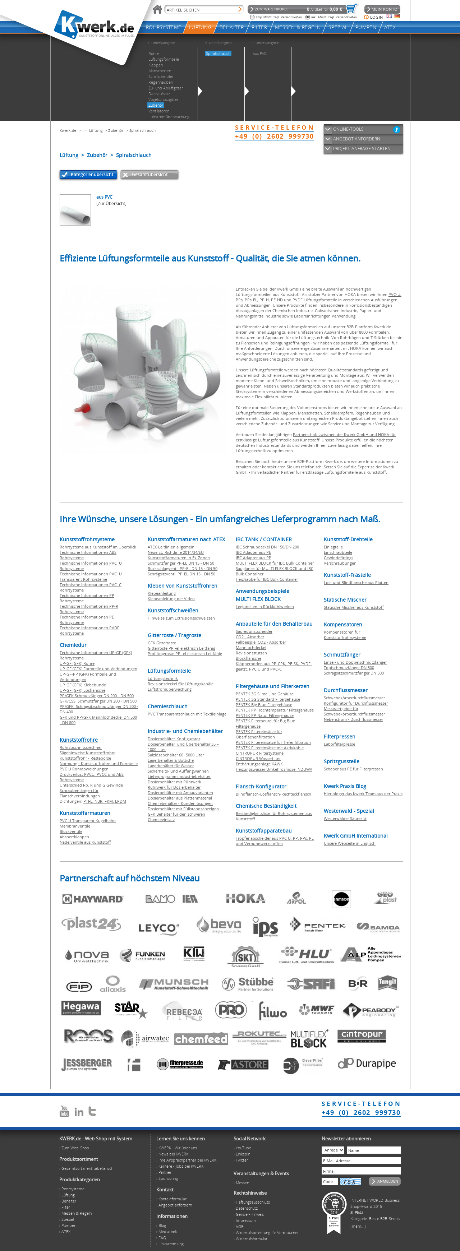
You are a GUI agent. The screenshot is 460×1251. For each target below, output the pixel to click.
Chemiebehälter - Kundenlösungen (180, 803)
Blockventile (71, 831)
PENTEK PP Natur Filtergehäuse (265, 715)
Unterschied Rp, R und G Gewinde (91, 785)
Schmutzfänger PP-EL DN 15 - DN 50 (181, 563)
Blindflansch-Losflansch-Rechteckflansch (273, 794)
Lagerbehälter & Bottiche (171, 760)
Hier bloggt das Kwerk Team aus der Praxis (363, 793)
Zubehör (115, 130)
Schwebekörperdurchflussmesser (354, 697)
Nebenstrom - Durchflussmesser (353, 719)
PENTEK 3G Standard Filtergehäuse (268, 699)
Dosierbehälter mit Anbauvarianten (180, 792)
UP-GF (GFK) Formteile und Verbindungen (98, 668)
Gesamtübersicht (150, 174)
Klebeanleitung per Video (171, 598)
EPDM (120, 801)
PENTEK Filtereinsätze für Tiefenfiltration (273, 742)
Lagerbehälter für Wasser (171, 765)
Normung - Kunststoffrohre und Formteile (99, 763)
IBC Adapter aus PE (253, 552)
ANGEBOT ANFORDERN (356, 139)
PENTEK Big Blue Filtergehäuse (264, 704)
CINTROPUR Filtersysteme (260, 753)
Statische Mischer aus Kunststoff (354, 607)
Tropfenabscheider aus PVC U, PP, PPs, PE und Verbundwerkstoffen (275, 840)
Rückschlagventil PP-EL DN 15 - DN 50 (182, 568)
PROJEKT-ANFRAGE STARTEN (362, 148)
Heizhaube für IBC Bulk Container (267, 579)
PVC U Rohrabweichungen (84, 769)
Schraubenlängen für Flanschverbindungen (80, 793)
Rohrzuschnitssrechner (81, 747)
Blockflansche (248, 658)
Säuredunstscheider (254, 631)
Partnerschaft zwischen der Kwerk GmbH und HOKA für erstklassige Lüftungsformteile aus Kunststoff (316, 437)
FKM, (110, 801)
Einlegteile (333, 547)
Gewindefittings (338, 557)
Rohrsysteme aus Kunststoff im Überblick (98, 547)
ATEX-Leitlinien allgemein (171, 547)
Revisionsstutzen (251, 652)
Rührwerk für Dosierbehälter (174, 787)
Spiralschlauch (142, 130)
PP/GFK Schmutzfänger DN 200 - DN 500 (97, 695)
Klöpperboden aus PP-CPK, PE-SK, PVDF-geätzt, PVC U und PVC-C (274, 666)
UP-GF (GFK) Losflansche (82, 690)
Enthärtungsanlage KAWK (259, 763)
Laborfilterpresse (339, 744)
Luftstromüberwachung (170, 689)
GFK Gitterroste (162, 642)
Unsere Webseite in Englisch (350, 843)
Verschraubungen (340, 563)
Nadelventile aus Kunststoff (85, 842)
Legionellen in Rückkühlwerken (265, 606)
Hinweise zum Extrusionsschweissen (181, 618)
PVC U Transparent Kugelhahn (88, 820)
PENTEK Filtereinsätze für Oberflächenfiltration (259, 734)
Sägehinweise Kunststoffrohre (87, 752)
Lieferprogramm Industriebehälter (179, 776)
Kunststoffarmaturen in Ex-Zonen (179, 557)
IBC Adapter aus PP (253, 557)
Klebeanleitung (162, 593)
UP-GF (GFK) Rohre (77, 663)
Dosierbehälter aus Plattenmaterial (180, 798)
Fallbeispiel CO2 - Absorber (261, 642)
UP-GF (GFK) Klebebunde (83, 684)
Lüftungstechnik (163, 678)
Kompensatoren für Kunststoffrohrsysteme (345, 634)
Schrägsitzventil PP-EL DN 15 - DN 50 (181, 573)
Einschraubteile (338, 552)
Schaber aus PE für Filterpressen (353, 769)
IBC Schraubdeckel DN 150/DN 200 (267, 547)
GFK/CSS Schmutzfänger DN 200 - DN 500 (98, 701)
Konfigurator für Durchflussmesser (356, 703)
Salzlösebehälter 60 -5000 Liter (176, 754)
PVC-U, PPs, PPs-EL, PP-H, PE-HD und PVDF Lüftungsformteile (318, 297)
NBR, (100, 801)
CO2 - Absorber (250, 636)
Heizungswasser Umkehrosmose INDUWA (274, 769)
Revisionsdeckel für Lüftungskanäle (180, 683)
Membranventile (75, 826)
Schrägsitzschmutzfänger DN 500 (354, 673)
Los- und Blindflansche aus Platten (356, 582)
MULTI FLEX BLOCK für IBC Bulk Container (275, 563)
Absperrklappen (74, 836)
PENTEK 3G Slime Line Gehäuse (265, 693)
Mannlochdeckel (251, 647)
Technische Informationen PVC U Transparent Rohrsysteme (91, 576)
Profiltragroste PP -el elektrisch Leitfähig (185, 653)
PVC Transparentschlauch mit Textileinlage (187, 714)
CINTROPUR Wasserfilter (258, 758)
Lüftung (95, 130)
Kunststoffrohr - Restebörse (85, 758)
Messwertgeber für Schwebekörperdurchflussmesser (354, 711)
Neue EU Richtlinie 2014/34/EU (176, 552)
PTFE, (89, 801)
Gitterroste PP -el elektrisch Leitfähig (181, 648)
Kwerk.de (68, 130)
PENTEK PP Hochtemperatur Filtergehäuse (275, 710)
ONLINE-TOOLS (348, 129)
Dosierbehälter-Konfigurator (174, 738)
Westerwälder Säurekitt (345, 818)
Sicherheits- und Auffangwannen (178, 771)
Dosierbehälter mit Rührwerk (174, 781)
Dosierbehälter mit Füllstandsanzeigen (183, 808)
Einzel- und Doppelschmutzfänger (355, 662)
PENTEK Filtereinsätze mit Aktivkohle (270, 747)
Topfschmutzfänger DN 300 (349, 667)
